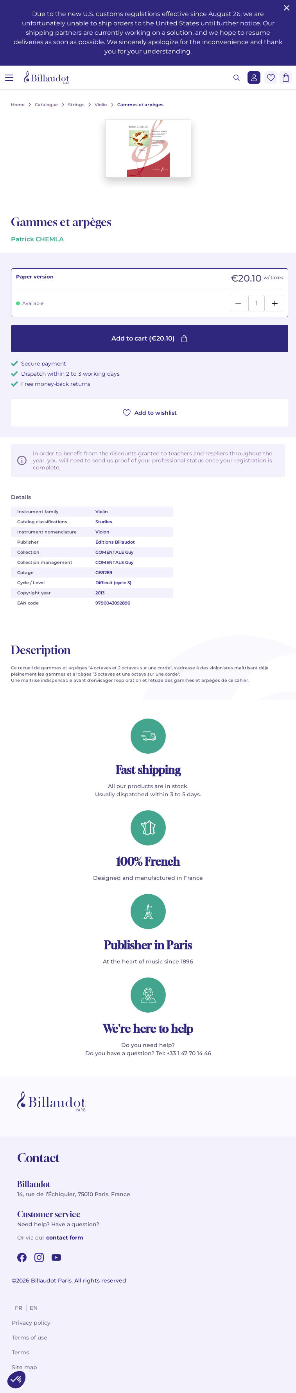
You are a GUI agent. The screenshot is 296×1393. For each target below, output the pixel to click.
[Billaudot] (46, 77)
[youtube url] (56, 1257)
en (34, 1307)
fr (18, 1307)
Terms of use (29, 1337)
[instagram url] (39, 1257)
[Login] (254, 77)
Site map (24, 1367)
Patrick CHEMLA (37, 239)
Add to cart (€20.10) (149, 338)
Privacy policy (31, 1322)
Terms (20, 1352)
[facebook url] (22, 1257)
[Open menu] (9, 77)
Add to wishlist (150, 412)
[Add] (275, 303)
